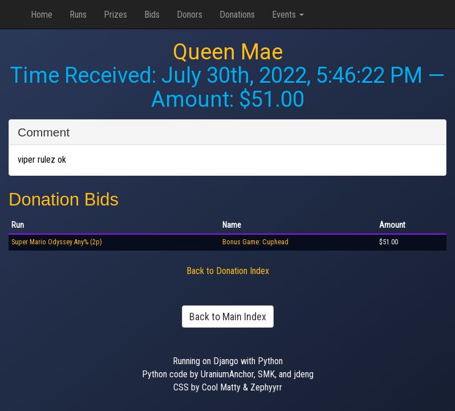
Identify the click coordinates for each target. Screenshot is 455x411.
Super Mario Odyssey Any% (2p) (56, 242)
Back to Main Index (227, 317)
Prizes (115, 14)
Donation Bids (64, 199)
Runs (78, 14)
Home (41, 14)
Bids (152, 14)
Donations (237, 14)
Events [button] (288, 14)
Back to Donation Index (227, 270)
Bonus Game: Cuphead (255, 242)
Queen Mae (228, 52)
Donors (189, 14)
